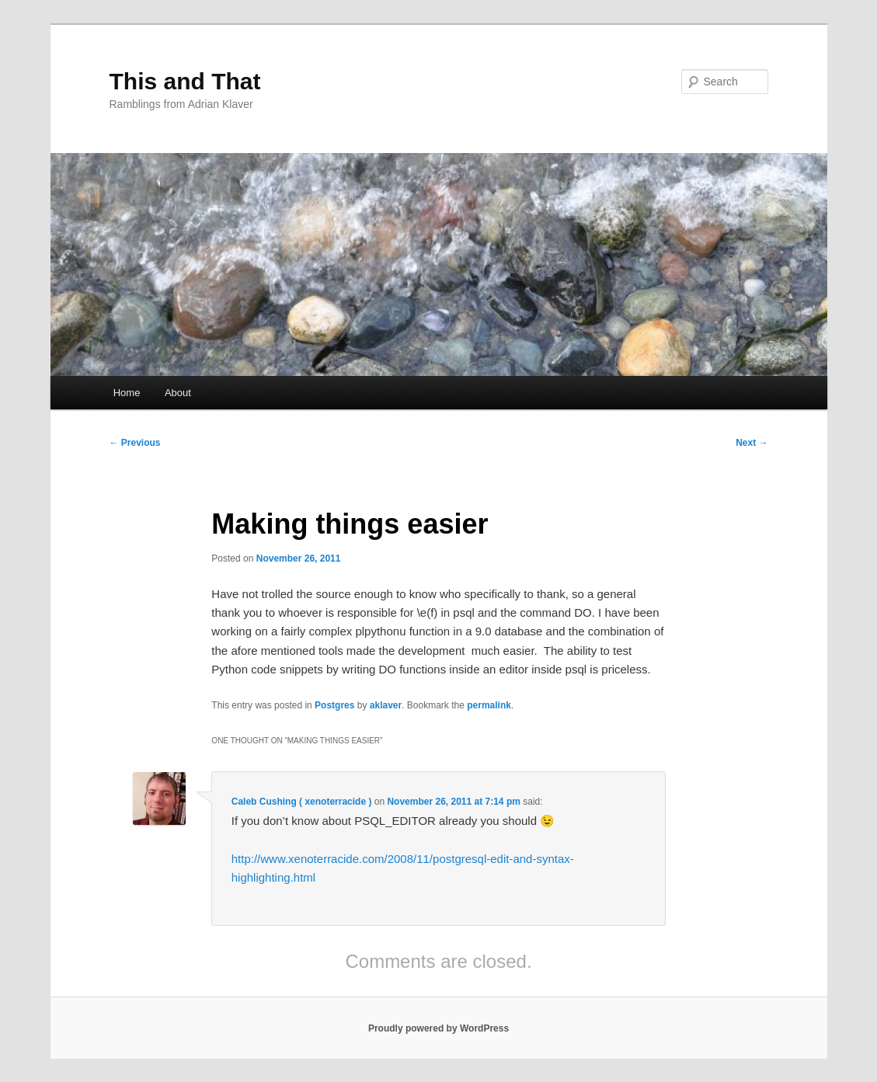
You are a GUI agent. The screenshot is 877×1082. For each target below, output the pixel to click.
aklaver (386, 705)
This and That (185, 81)
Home (127, 392)
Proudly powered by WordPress (438, 1028)
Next (751, 442)
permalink (489, 705)
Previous (135, 442)
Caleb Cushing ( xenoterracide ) (301, 801)
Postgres (334, 705)
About (178, 392)
